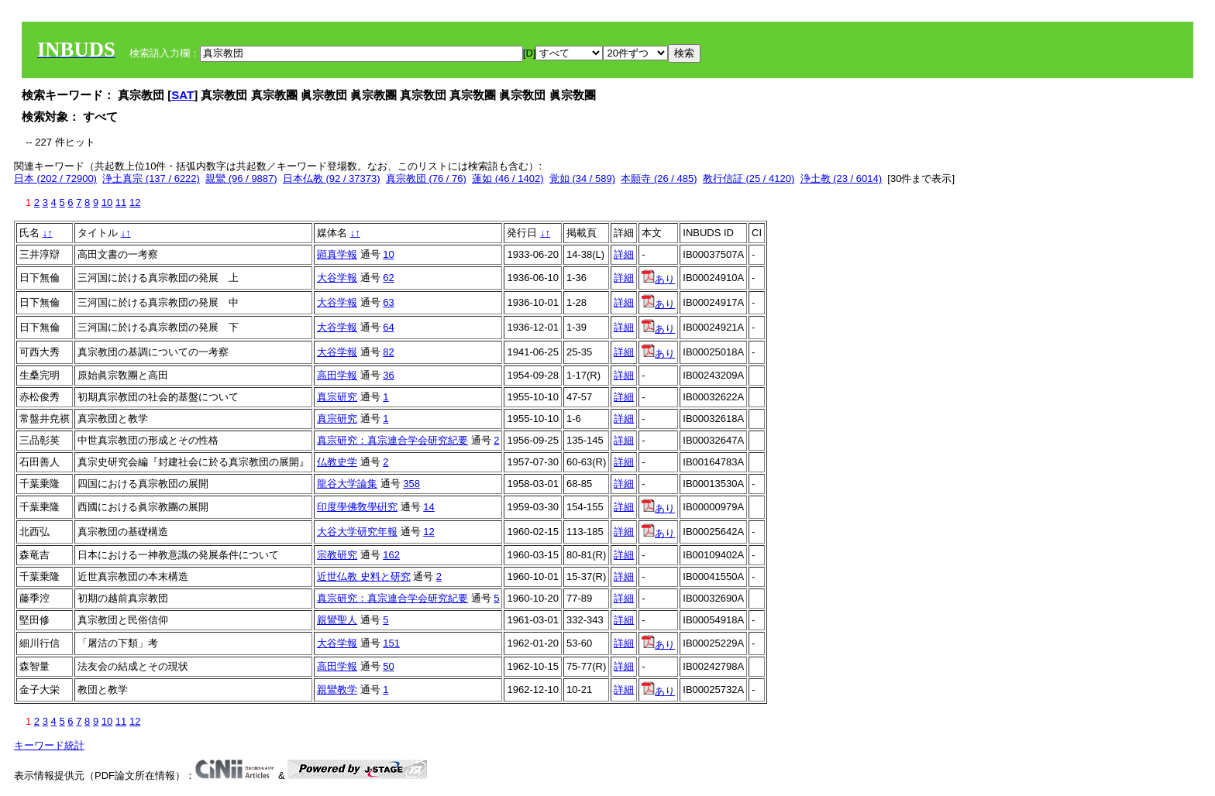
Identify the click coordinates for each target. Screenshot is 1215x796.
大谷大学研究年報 (357, 531)
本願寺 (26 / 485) (659, 178)
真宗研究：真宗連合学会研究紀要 (392, 440)
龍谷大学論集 (347, 483)
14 (428, 507)
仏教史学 (337, 462)
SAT (182, 94)
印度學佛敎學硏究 (357, 507)
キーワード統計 (49, 745)
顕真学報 (337, 254)
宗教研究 (337, 555)
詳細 (624, 254)
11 (120, 202)
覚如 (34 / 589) (582, 178)
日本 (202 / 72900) (55, 178)
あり (658, 279)
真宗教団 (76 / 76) (426, 178)
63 (388, 302)
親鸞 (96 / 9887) (241, 178)
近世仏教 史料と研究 (364, 576)
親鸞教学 (337, 689)
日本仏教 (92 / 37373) (331, 178)
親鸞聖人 (337, 620)
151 (391, 643)
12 (134, 202)
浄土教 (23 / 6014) (841, 178)
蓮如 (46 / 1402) (508, 178)
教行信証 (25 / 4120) (749, 178)
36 (388, 375)
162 (391, 555)
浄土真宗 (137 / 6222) (151, 178)
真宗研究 (337, 397)
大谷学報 (337, 277)
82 (388, 352)
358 (411, 483)
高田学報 (337, 375)
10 (107, 202)
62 (388, 277)
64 (388, 327)
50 (388, 666)
